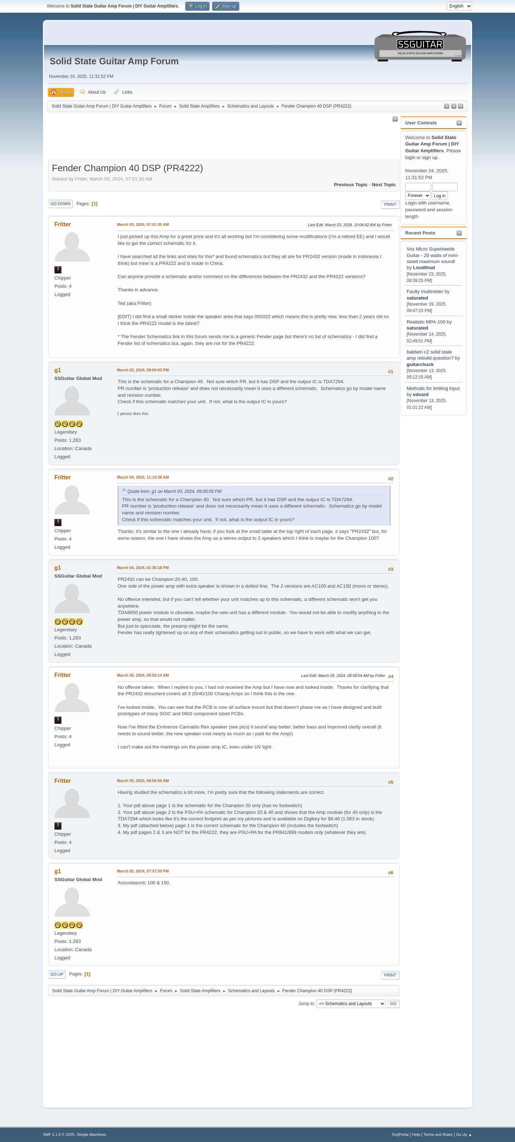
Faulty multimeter (426, 291)
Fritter (62, 224)
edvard (421, 394)
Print (390, 204)
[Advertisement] (430, 524)
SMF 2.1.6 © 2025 (58, 1134)
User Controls (421, 122)
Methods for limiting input (433, 388)
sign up (429, 157)
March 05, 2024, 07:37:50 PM (143, 871)
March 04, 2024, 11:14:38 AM (143, 477)
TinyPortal (400, 1134)
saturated (417, 298)
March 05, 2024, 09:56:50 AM (143, 780)
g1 (57, 370)
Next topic (384, 184)
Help (416, 1134)
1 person (124, 413)
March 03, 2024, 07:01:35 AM (143, 224)
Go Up (56, 974)
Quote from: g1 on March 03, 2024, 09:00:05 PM (174, 491)
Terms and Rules (438, 1134)
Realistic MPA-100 (426, 322)
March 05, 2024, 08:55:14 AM (143, 675)
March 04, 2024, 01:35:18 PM (143, 567)
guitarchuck (420, 364)
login (410, 157)
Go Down (60, 204)
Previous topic (351, 184)
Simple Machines (91, 1134)
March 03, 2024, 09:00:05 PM (143, 370)
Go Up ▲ (464, 1134)
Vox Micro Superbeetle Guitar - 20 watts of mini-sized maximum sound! (432, 255)
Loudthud (424, 267)
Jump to (306, 1003)
